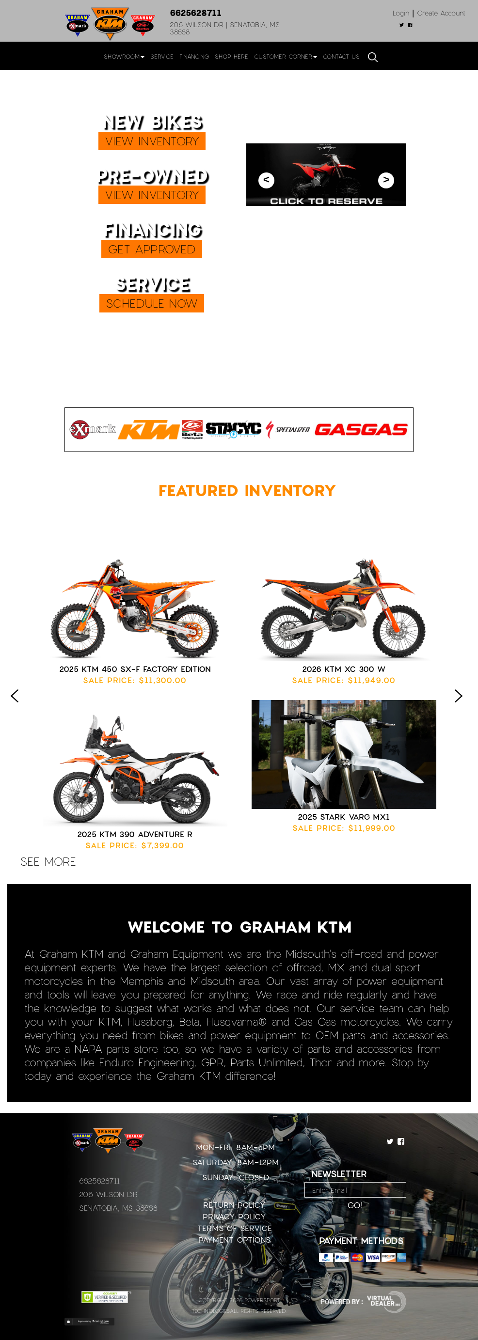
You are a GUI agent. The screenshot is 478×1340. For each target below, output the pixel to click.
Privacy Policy (234, 1216)
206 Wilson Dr (108, 1194)
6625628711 (196, 12)
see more (48, 861)
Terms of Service (234, 1227)
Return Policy (234, 1204)
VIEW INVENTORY (152, 141)
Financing (194, 56)
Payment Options (234, 1239)
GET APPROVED (152, 249)
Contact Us (341, 56)
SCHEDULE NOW (152, 303)
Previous (17, 705)
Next (461, 705)
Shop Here (231, 56)
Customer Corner (285, 56)
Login (401, 13)
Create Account (441, 13)
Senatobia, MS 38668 (118, 1207)
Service (162, 56)
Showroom (124, 56)
